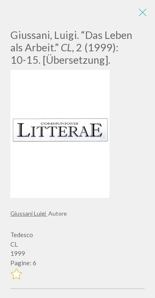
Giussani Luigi (28, 213)
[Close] (142, 12)
